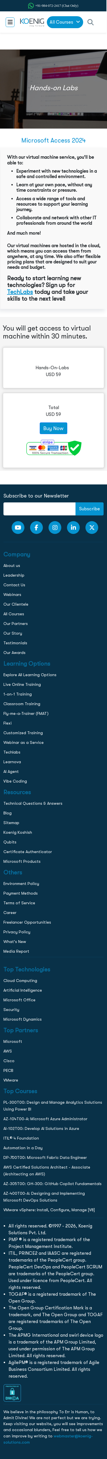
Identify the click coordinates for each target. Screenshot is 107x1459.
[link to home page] (31, 22)
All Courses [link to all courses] (65, 22)
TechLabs (20, 292)
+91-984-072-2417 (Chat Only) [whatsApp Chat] (56, 6)
